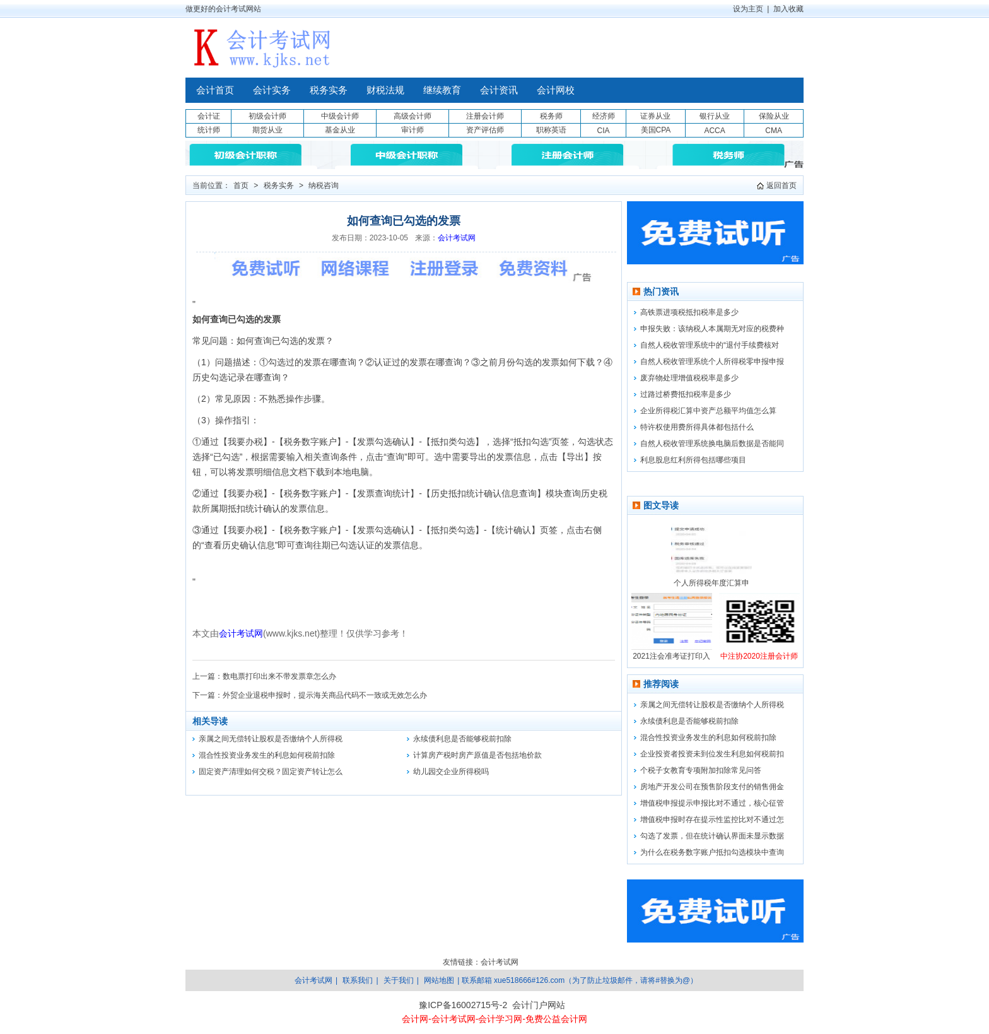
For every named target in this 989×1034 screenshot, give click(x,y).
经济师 (603, 116)
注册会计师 (485, 116)
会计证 (208, 116)
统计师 (208, 130)
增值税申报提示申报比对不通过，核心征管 (712, 803)
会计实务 (272, 90)
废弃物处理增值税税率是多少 (689, 377)
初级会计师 (267, 116)
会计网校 (556, 90)
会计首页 (215, 90)
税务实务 (329, 90)
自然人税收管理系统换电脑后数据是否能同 (712, 443)
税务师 (551, 116)
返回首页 (781, 185)
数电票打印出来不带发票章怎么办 (279, 676)
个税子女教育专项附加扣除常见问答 (700, 770)
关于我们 (398, 980)
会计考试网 (457, 237)
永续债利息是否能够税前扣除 (462, 738)
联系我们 (357, 980)
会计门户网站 (538, 1005)
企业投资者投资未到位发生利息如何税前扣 (712, 753)
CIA (603, 130)
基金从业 (340, 130)
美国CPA (656, 130)
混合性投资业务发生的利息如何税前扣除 (267, 755)
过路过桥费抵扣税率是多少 (685, 394)
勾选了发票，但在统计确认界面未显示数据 (712, 835)
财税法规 (385, 90)
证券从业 (655, 116)
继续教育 (442, 90)
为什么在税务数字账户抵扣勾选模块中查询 (712, 852)
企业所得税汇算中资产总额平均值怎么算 (708, 410)
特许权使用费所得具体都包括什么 (697, 427)
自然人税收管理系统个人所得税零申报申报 (712, 361)
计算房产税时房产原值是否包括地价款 (477, 755)
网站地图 (439, 980)
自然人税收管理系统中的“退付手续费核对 (709, 345)
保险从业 (774, 116)
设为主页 (748, 8)
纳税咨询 (323, 185)
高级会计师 (412, 116)
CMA (773, 130)
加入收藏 (788, 8)
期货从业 (267, 130)
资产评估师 (485, 130)
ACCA (714, 130)
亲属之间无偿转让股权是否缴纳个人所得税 (270, 738)
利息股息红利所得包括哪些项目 (693, 459)
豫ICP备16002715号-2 (463, 1005)
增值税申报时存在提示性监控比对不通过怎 (712, 819)
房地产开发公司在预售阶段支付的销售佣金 (712, 786)
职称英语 (551, 130)
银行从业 (714, 116)
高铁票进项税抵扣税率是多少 (689, 312)
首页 (241, 185)
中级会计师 (340, 116)
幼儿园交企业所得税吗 (451, 771)
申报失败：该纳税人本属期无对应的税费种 (712, 328)
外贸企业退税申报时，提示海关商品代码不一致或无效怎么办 (325, 695)
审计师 (412, 130)
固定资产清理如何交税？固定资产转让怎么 (270, 771)
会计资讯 (499, 90)
